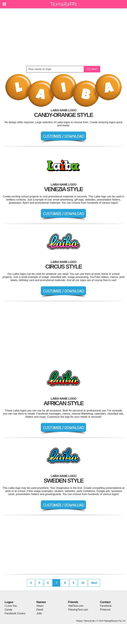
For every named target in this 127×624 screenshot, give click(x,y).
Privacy (79, 621)
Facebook (105, 605)
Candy (8, 609)
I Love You (11, 605)
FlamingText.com (78, 609)
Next (94, 582)
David (39, 609)
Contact (105, 602)
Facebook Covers (15, 613)
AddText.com (75, 605)
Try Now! (92, 69)
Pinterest (105, 609)
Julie (39, 613)
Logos (9, 602)
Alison (40, 605)
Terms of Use (89, 621)
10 (82, 582)
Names (41, 602)
